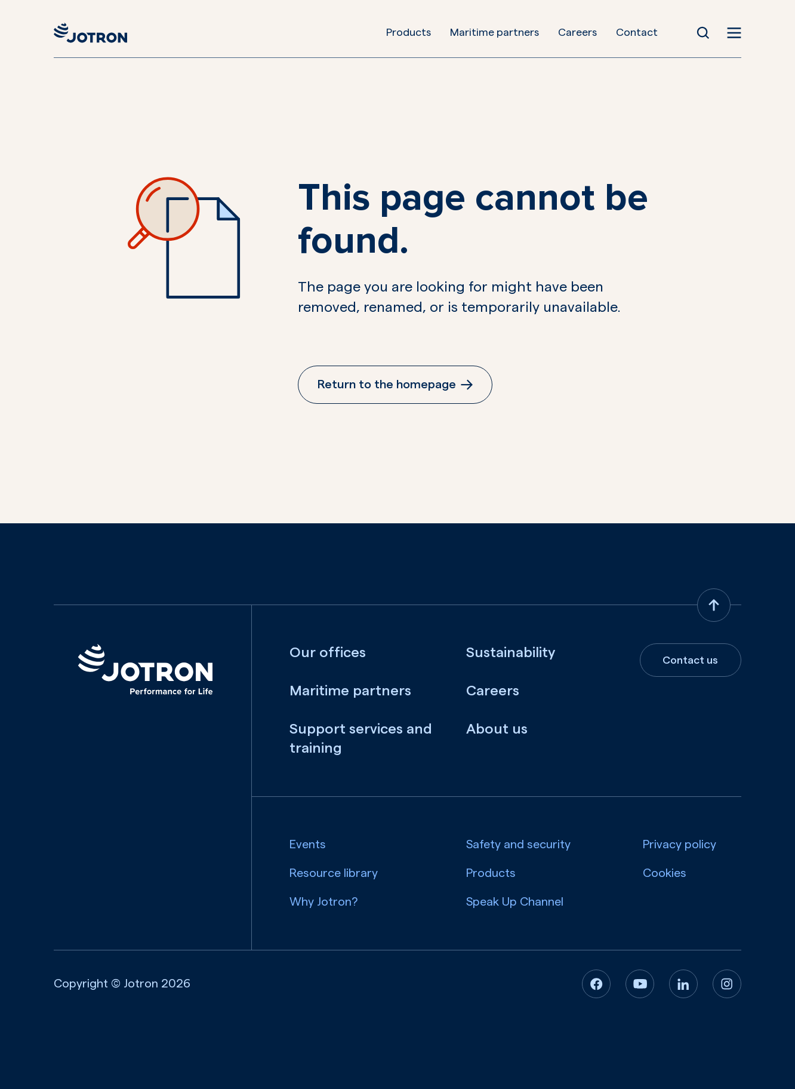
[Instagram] (727, 984)
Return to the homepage (395, 385)
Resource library (333, 873)
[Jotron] (90, 33)
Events (307, 845)
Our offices (327, 653)
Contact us (690, 660)
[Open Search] (703, 33)
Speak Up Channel (514, 902)
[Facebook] (596, 984)
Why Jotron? (323, 902)
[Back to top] (714, 605)
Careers (577, 32)
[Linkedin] (683, 984)
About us (497, 729)
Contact (637, 32)
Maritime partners (494, 32)
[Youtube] (639, 984)
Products (408, 32)
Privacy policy (679, 845)
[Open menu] (734, 33)
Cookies (664, 873)
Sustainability (510, 653)
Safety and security (518, 845)
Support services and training (360, 739)
